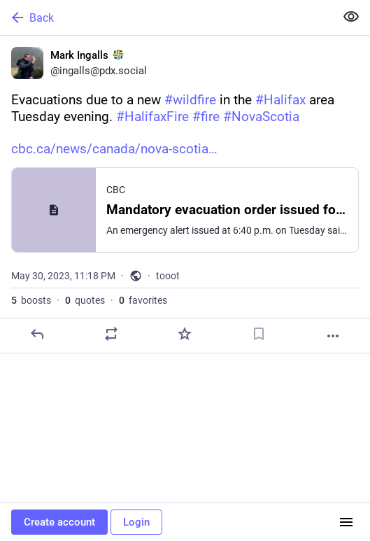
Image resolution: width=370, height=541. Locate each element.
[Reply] (37, 333)
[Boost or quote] (111, 333)
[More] (333, 336)
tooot (168, 275)
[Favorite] (184, 333)
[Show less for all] (351, 17)
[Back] (166, 17)
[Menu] (346, 522)
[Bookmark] (258, 333)
